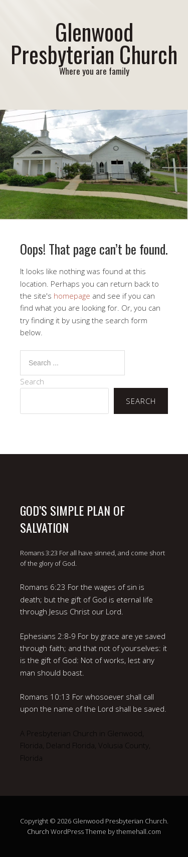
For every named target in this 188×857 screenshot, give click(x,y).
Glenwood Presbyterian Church (94, 43)
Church (38, 831)
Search (32, 381)
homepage (72, 296)
